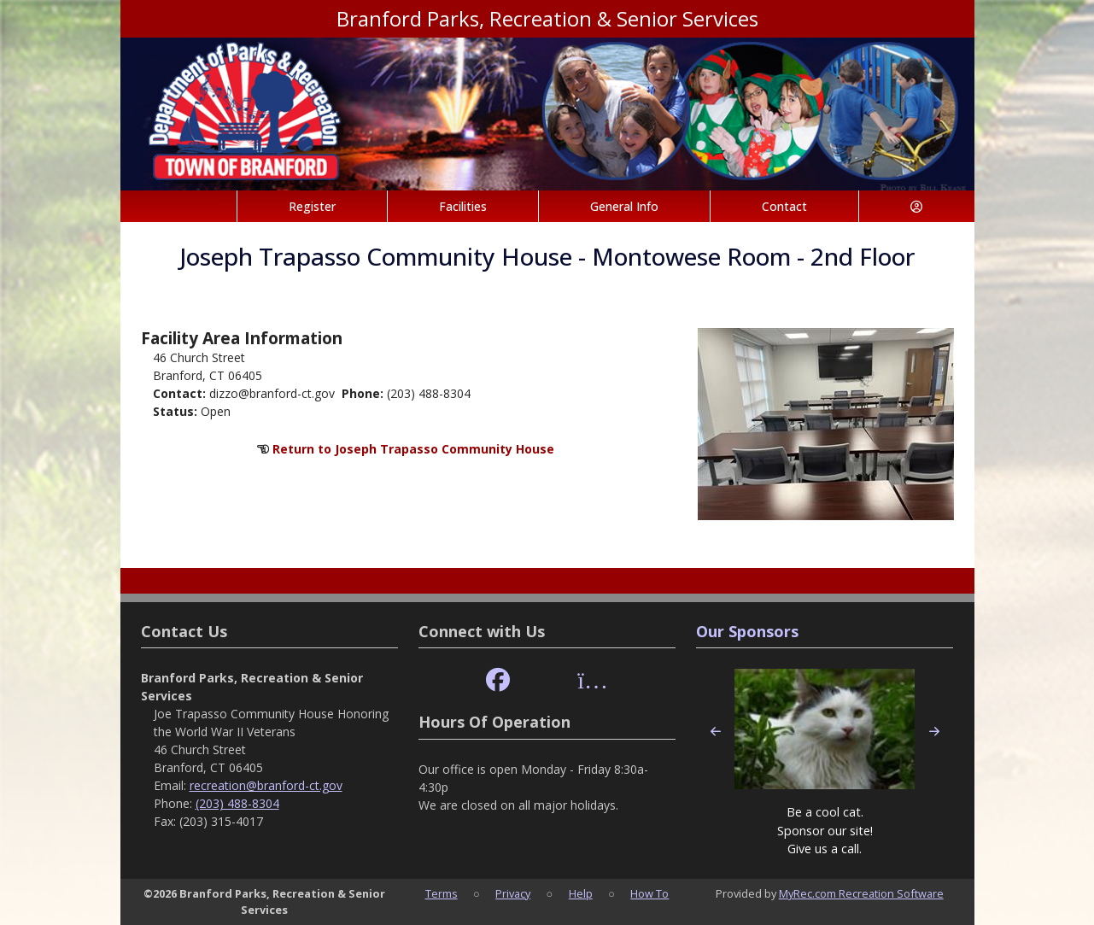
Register (312, 206)
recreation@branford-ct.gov (266, 785)
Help (581, 893)
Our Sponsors (747, 631)
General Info (624, 206)
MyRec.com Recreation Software (861, 893)
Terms (441, 893)
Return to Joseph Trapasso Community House (413, 449)
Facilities (463, 206)
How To (649, 893)
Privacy (512, 893)
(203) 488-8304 (237, 803)
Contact (784, 206)
